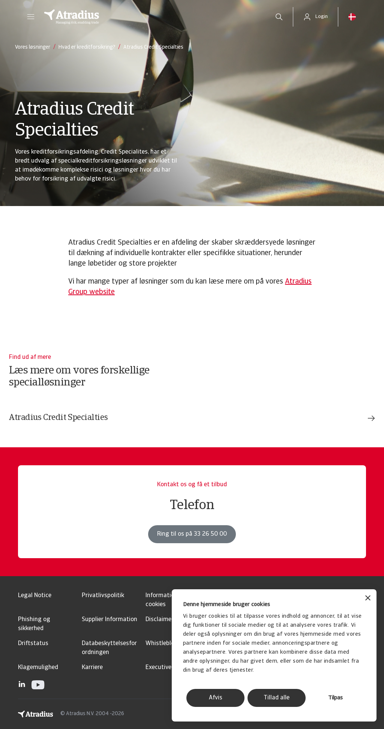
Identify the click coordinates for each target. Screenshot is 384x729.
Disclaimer (160, 620)
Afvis (215, 698)
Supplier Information (109, 620)
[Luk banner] (367, 598)
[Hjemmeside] (151, 16)
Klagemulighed (38, 668)
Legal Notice (34, 596)
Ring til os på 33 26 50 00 (192, 534)
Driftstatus (33, 644)
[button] (31, 17)
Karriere (92, 668)
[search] (279, 17)
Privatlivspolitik (103, 596)
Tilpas (335, 698)
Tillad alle (277, 698)
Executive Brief (166, 668)
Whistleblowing (167, 644)
